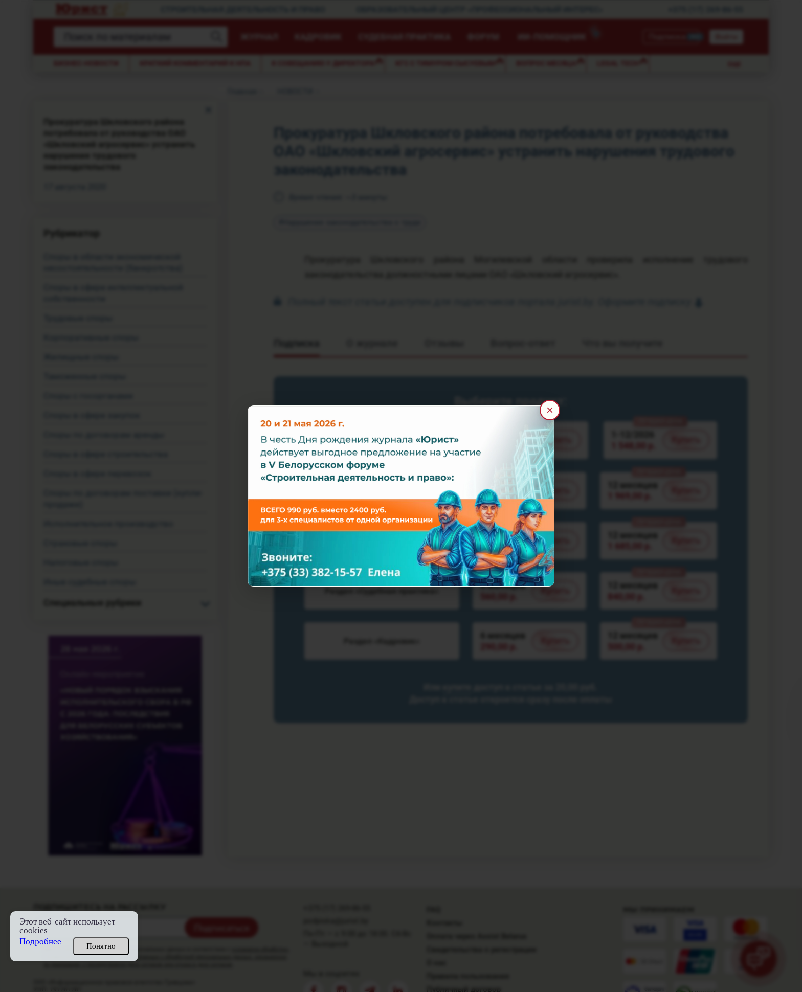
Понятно (101, 946)
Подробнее (40, 941)
